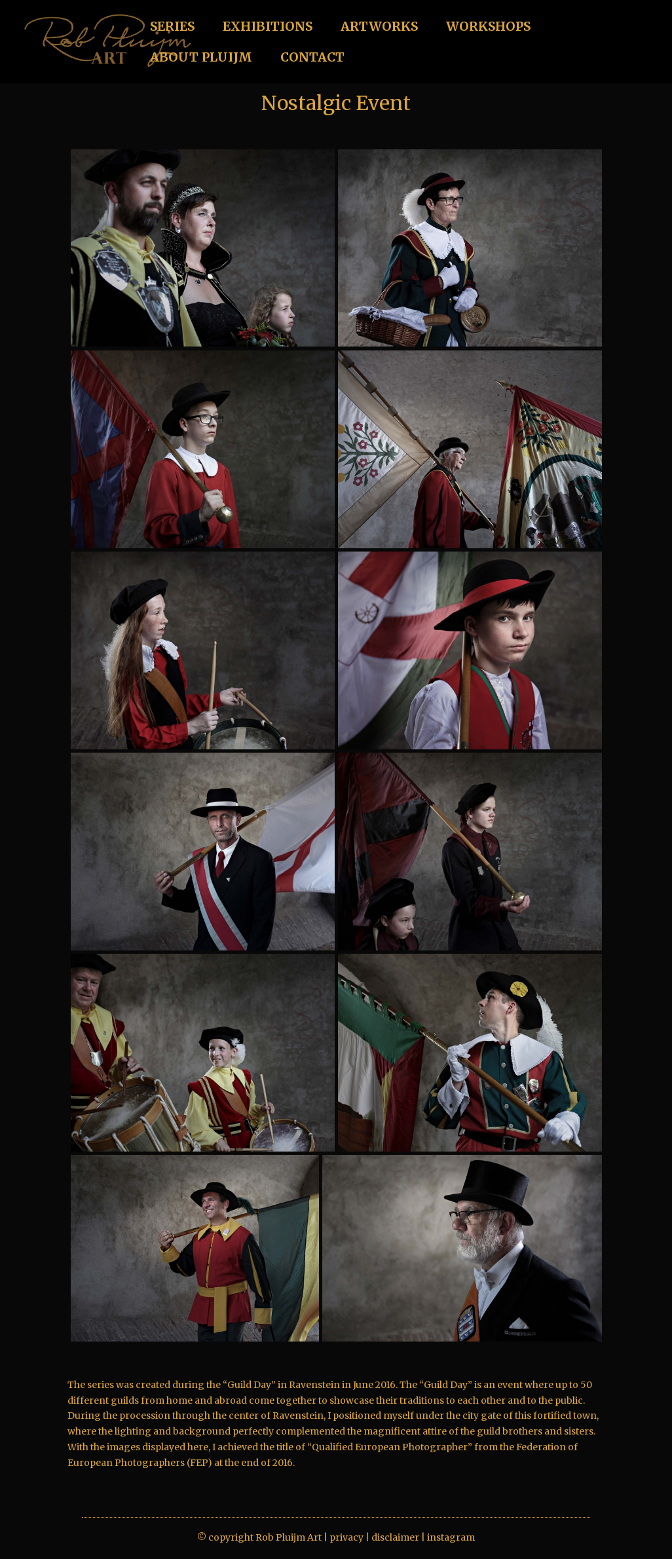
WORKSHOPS (488, 28)
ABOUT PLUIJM (201, 58)
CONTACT (312, 58)
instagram (451, 1537)
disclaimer (395, 1537)
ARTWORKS (379, 28)
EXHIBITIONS (267, 28)
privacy (346, 1537)
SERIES (172, 28)
